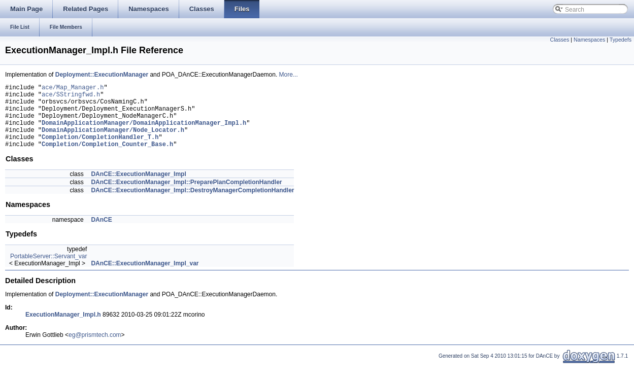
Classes (559, 40)
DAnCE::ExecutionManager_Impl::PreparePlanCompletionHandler (186, 195)
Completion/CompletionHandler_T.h (100, 149)
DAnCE (101, 233)
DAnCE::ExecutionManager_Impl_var (144, 277)
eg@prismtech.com (95, 348)
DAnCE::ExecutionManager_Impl (138, 187)
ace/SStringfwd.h (71, 97)
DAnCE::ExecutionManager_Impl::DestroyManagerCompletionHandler (192, 204)
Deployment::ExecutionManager (101, 74)
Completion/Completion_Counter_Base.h (107, 157)
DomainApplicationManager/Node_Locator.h (113, 140)
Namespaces (589, 40)
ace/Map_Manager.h (73, 88)
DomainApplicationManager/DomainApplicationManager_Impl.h (144, 131)
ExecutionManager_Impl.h (63, 328)
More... (288, 74)
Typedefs (620, 40)
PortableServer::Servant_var (48, 269)
